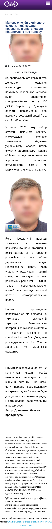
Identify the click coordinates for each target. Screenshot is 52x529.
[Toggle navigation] (47, 3)
